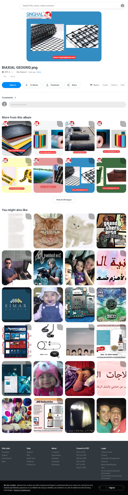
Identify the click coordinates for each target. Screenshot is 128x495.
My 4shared (20, 72)
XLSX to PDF (81, 468)
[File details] (17, 138)
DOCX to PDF (81, 458)
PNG (5, 76)
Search (5, 455)
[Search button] (115, 6)
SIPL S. (6, 72)
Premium (5, 452)
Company (55, 452)
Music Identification (108, 465)
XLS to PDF (80, 461)
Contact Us (31, 465)
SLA (102, 468)
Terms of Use (106, 452)
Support (30, 452)
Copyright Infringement (110, 458)
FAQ (28, 455)
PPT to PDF (80, 465)
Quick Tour (31, 458)
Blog (3, 461)
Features (30, 461)
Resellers (55, 458)
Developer (56, 465)
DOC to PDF (80, 452)
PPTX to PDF (81, 455)
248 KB (12, 76)
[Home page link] (10, 5)
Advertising (56, 455)
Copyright (55, 461)
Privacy (104, 455)
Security (104, 461)
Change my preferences (22, 490)
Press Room (7, 458)
